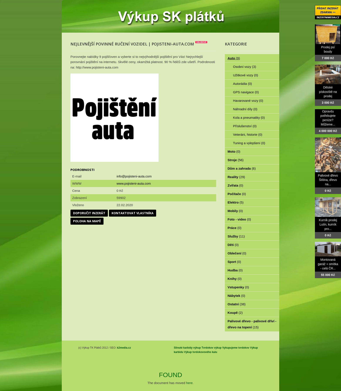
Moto (234, 151)
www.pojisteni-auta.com (134, 183)
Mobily (235, 211)
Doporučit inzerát (89, 213)
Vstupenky (238, 287)
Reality (236, 177)
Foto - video (239, 219)
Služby (236, 236)
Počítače (237, 194)
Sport (234, 262)
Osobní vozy (244, 67)
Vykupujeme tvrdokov (235, 347)
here (189, 383)
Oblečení (237, 253)
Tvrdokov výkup (212, 347)
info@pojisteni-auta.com (134, 176)
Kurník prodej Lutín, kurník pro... (328, 224)
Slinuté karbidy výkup (187, 347)
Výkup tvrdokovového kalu (200, 352)
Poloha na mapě (87, 221)
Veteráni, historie (247, 134)
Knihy (235, 279)
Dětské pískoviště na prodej (328, 92)
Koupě (235, 312)
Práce (234, 228)
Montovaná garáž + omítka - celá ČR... (328, 264)
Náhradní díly (245, 109)
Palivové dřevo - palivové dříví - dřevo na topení (252, 324)
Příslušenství (245, 126)
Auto (234, 58)
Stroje (236, 160)
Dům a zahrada (242, 168)
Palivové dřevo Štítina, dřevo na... (328, 180)
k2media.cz (124, 347)
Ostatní (237, 304)
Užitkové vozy (245, 75)
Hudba (235, 270)
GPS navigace (246, 92)
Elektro (236, 202)
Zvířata (235, 185)
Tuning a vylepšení (249, 143)
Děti (233, 245)
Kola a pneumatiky (249, 117)
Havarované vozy (248, 100)
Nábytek (236, 295)
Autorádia (242, 83)
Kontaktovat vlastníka (133, 213)
